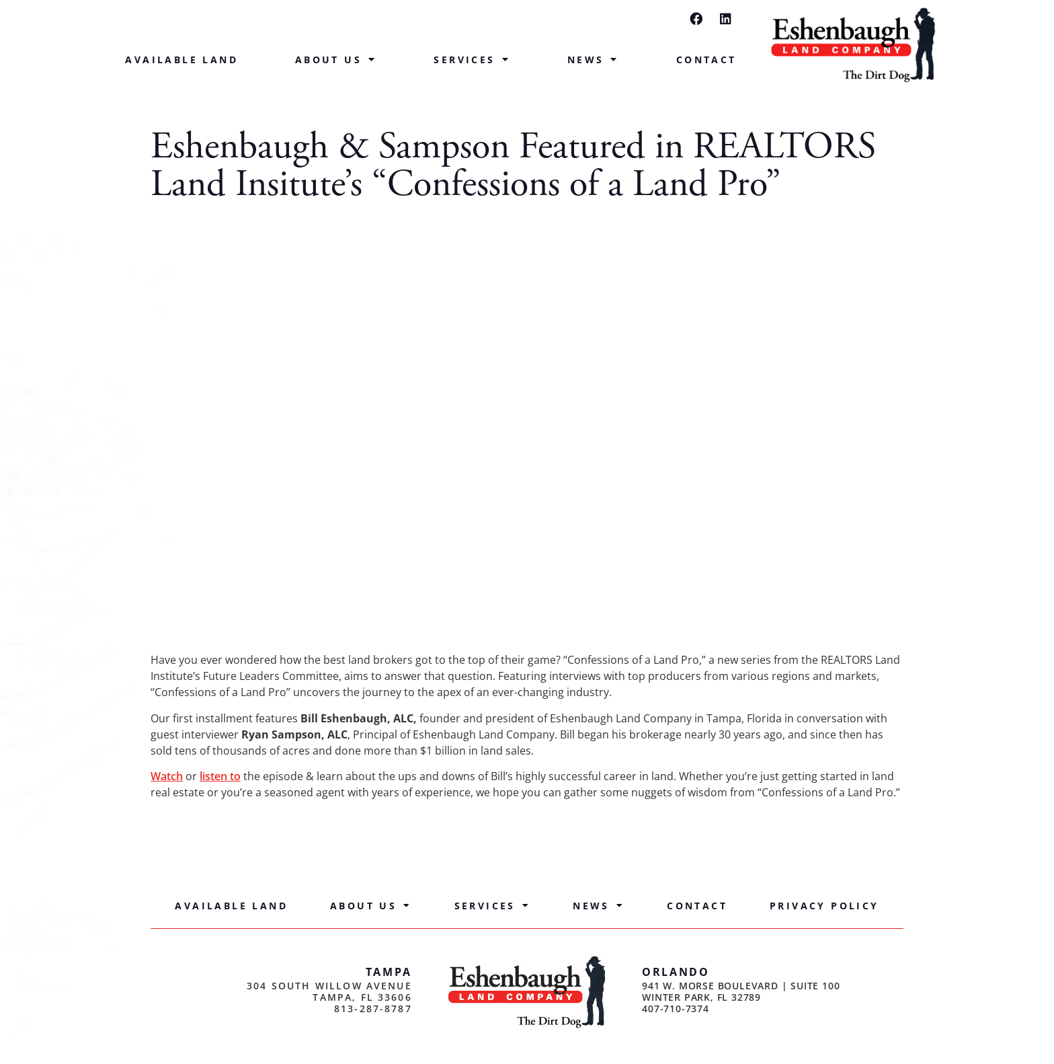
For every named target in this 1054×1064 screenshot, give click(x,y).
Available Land (181, 59)
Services (472, 59)
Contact (706, 59)
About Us (336, 59)
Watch (167, 776)
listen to (220, 776)
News (593, 59)
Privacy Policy (824, 905)
